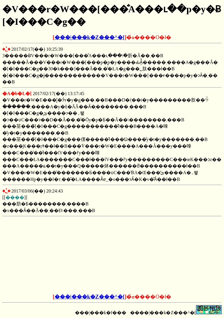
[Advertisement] (67, 255)
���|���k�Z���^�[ (90, 37)
